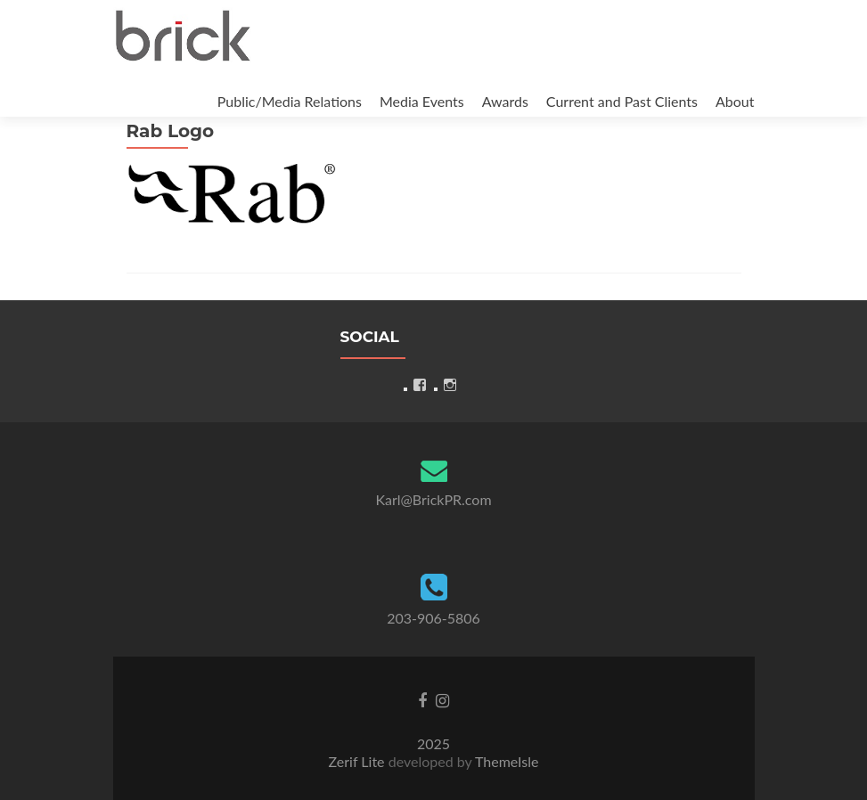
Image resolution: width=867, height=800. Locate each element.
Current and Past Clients (622, 101)
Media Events (422, 101)
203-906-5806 (433, 617)
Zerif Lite (359, 761)
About (735, 101)
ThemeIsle (506, 761)
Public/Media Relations (289, 101)
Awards (505, 101)
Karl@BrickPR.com (433, 499)
